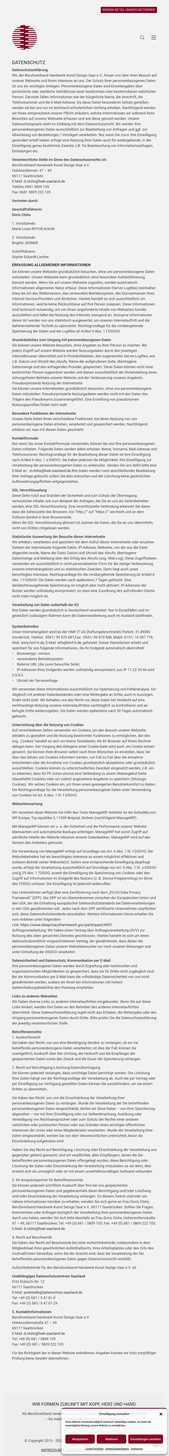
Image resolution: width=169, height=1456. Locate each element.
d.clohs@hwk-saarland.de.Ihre (54, 471)
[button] (161, 1414)
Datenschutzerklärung (117, 1448)
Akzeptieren (80, 1439)
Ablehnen (111, 1439)
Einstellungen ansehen (145, 1439)
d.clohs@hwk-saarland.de (44, 181)
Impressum (137, 1448)
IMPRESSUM (51, 1450)
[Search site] (142, 37)
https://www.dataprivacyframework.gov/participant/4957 (66, 925)
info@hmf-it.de (69, 643)
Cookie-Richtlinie (94, 1448)
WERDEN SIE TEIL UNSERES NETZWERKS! (129, 9)
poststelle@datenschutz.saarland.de (53, 1292)
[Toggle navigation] (153, 37)
